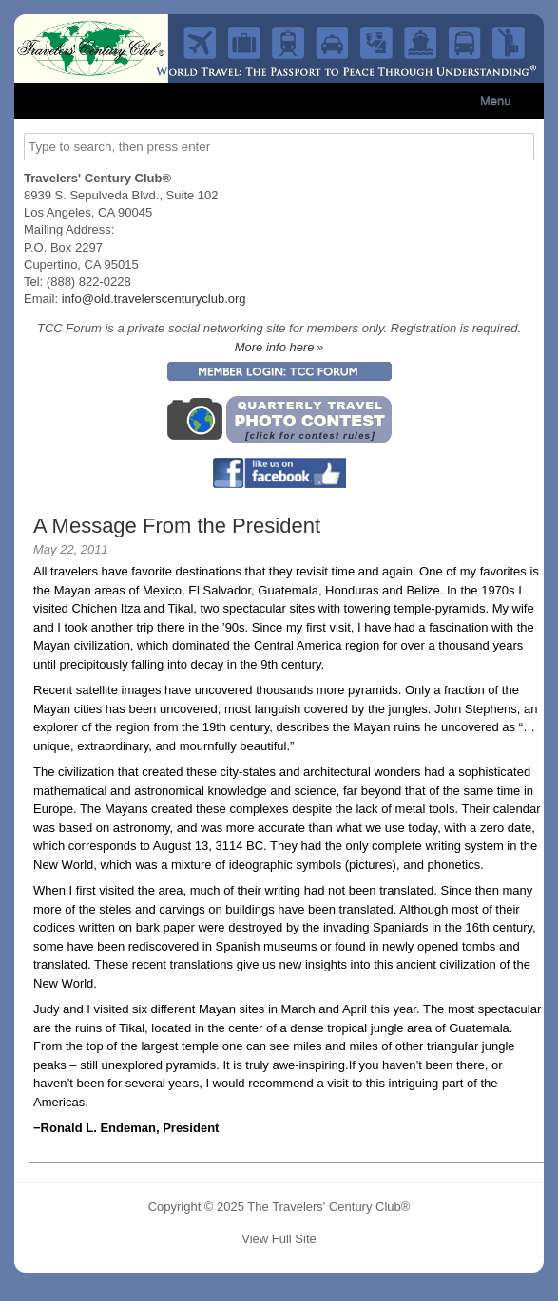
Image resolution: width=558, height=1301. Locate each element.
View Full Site (279, 1239)
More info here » (279, 347)
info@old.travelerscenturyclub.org (154, 299)
